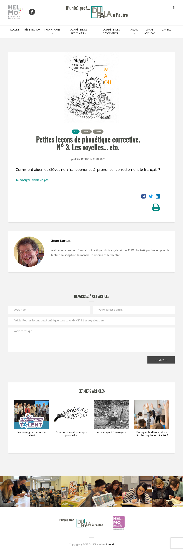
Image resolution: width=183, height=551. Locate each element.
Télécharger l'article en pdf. (32, 180)
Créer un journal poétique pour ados (71, 433)
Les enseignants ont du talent (31, 433)
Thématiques (52, 29)
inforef (110, 544)
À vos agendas (149, 31)
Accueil (14, 29)
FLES (76, 131)
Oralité (86, 131)
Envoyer (161, 360)
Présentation (31, 29)
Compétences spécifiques (111, 31)
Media (134, 29)
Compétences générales (78, 31)
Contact (167, 29)
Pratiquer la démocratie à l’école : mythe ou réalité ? (152, 433)
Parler (98, 131)
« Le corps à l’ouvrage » (111, 432)
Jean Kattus (82, 159)
